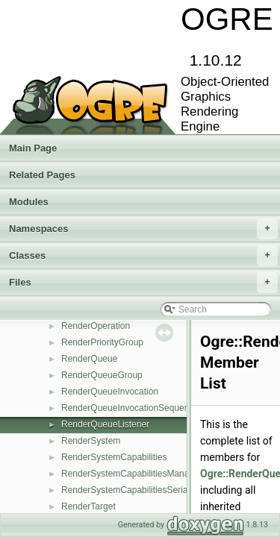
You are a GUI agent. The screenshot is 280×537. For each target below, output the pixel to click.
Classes (143, 255)
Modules (29, 201)
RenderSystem (90, 441)
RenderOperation (95, 326)
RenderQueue (89, 359)
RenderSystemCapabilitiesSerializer (132, 490)
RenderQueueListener (105, 424)
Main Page (33, 148)
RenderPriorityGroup (102, 342)
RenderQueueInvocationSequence (130, 408)
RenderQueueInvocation (109, 391)
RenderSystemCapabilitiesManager (131, 473)
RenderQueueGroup (102, 375)
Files (143, 282)
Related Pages (42, 174)
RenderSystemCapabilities (114, 457)
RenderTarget (88, 506)
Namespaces (143, 229)
